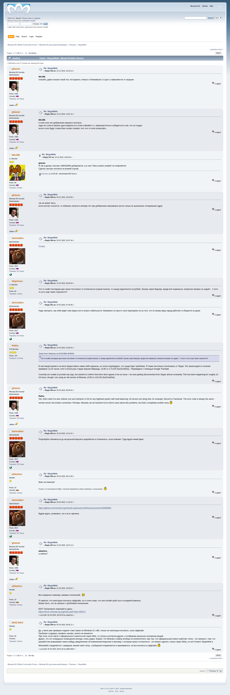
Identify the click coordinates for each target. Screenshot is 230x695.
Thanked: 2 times (15, 493)
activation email (28, 21)
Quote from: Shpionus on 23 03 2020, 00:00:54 (56, 354)
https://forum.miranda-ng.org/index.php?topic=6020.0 (61, 612)
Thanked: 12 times (16, 358)
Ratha (15, 345)
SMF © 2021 (114, 688)
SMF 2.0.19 (104, 688)
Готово (41, 246)
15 (26, 53)
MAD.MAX (17, 622)
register (37, 18)
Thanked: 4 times (15, 641)
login (30, 18)
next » (220, 49)
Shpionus (17, 281)
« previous (213, 49)
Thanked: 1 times (15, 294)
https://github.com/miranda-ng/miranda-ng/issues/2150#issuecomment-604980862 (74, 508)
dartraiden (17, 238)
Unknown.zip (45, 174)
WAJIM (16, 155)
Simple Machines (126, 688)
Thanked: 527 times (16, 271)
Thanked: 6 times (15, 188)
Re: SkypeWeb (50, 68)
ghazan (16, 68)
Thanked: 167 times (16, 99)
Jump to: (203, 671)
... (24, 53)
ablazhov (17, 474)
